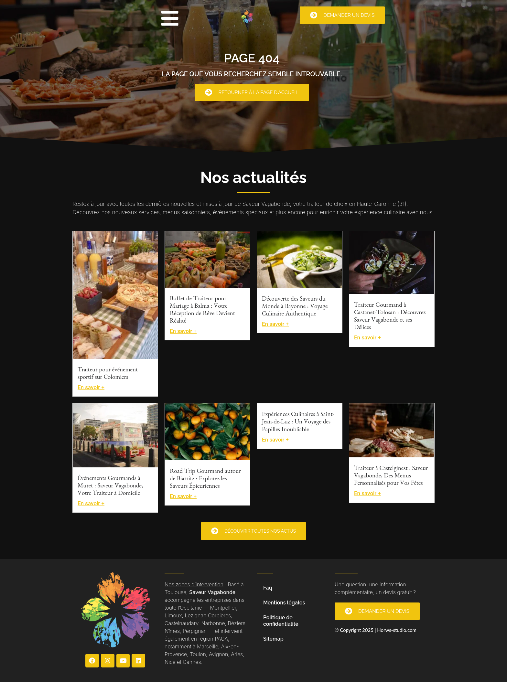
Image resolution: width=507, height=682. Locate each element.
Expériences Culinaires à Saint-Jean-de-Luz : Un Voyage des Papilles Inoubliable (298, 422)
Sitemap (273, 639)
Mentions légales (284, 603)
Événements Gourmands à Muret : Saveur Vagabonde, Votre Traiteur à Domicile (110, 486)
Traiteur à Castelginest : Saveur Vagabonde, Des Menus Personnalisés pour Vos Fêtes (391, 476)
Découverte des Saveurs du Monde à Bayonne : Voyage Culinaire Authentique (295, 307)
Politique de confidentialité (280, 620)
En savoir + (91, 387)
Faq (267, 588)
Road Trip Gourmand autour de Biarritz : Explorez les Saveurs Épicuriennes (205, 479)
